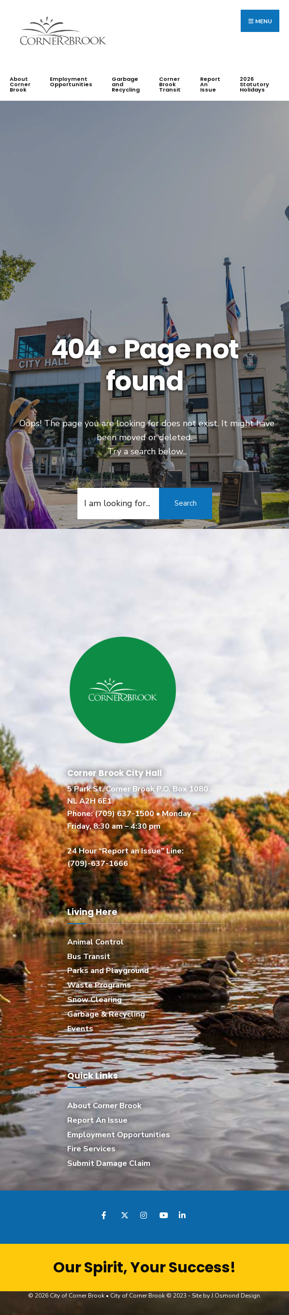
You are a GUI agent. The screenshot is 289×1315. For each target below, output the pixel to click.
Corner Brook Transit (170, 84)
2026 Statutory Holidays (254, 84)
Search (185, 503)
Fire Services (91, 1149)
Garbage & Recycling (106, 1014)
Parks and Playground (108, 970)
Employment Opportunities (71, 81)
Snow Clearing (94, 999)
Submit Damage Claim (108, 1163)
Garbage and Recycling (126, 84)
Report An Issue (210, 84)
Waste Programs (99, 985)
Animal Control (95, 941)
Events (80, 1028)
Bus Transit (88, 956)
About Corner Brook (20, 84)
